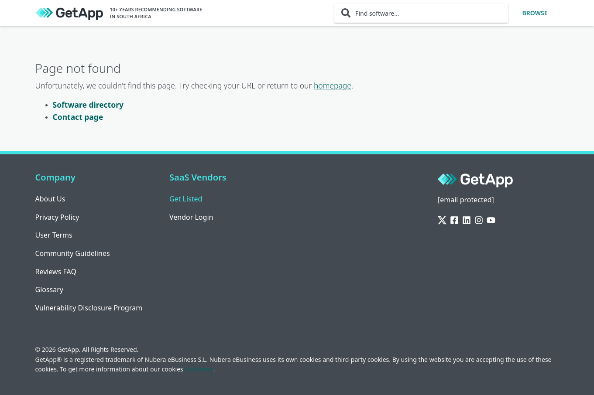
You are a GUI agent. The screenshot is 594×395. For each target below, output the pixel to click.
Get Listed (185, 199)
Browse (535, 13)
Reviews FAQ (55, 271)
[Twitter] (442, 220)
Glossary (49, 289)
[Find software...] (421, 13)
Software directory (88, 104)
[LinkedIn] (466, 220)
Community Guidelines (72, 253)
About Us (50, 199)
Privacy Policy (57, 217)
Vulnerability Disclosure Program (89, 308)
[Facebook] (454, 220)
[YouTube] (491, 220)
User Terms (53, 235)
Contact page (78, 117)
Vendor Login (191, 217)
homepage (332, 85)
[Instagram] (478, 220)
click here (199, 369)
